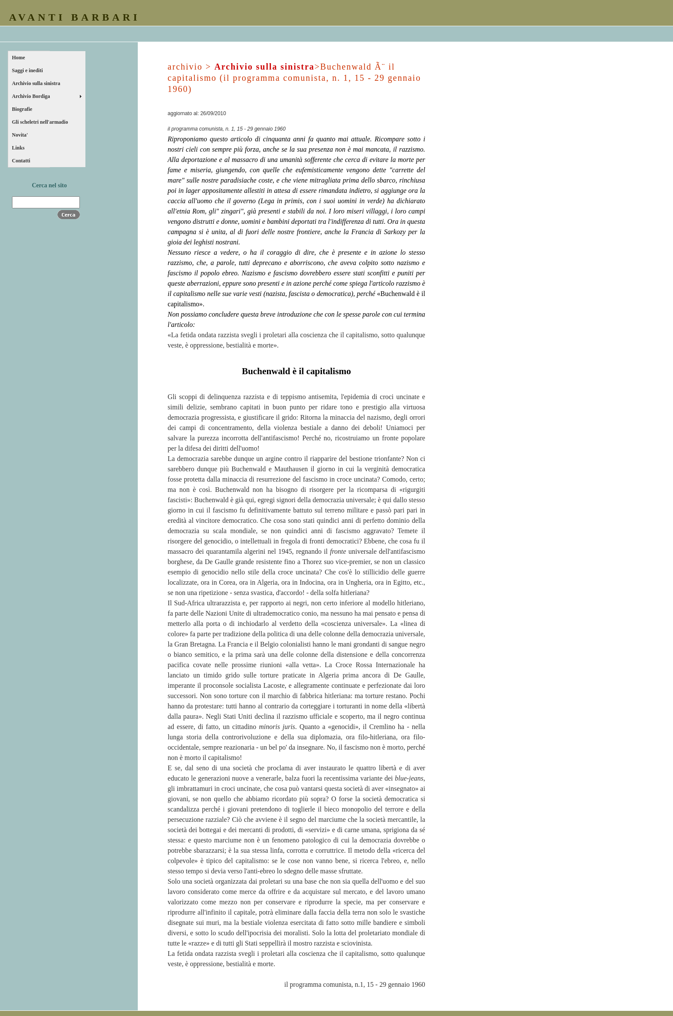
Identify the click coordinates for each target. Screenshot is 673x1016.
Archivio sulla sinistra (36, 83)
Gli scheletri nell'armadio (40, 122)
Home (18, 58)
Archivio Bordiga (31, 96)
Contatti (21, 161)
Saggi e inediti (27, 70)
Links (18, 148)
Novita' (20, 135)
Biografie (22, 109)
